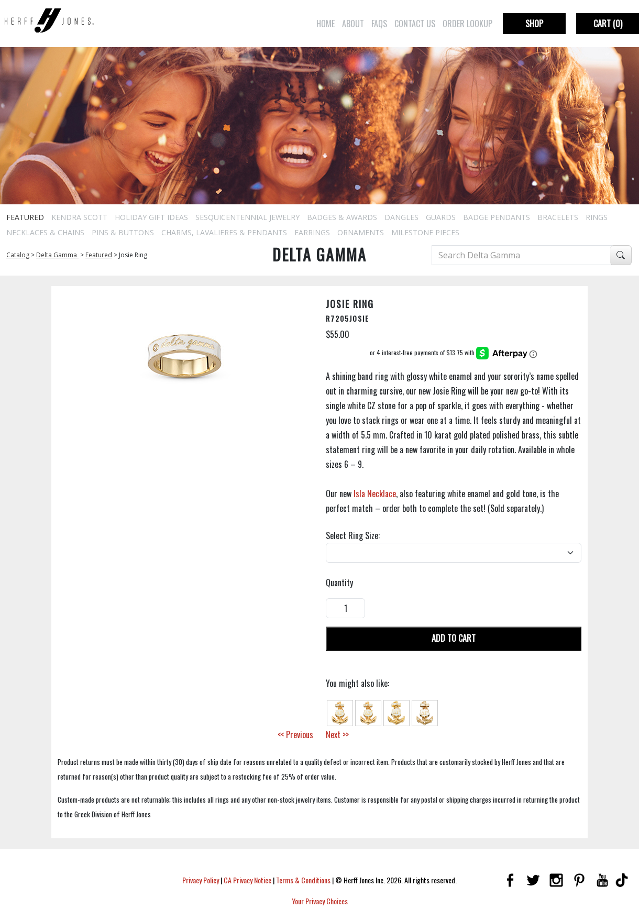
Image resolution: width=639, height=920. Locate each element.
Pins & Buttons (123, 232)
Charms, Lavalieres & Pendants (224, 232)
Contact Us (414, 23)
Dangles (401, 217)
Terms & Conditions (303, 879)
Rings (597, 217)
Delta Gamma (57, 254)
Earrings (312, 232)
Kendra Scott (79, 217)
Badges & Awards (342, 217)
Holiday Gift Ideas (151, 217)
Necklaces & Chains (45, 232)
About (353, 23)
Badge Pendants (496, 217)
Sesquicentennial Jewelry (247, 217)
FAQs (379, 23)
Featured (25, 217)
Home (325, 23)
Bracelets (557, 217)
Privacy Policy (200, 879)
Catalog (17, 254)
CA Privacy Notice (247, 879)
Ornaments (360, 232)
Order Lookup (467, 23)
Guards (441, 217)
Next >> (337, 734)
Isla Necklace (375, 493)
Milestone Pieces (425, 232)
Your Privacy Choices (320, 900)
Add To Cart (454, 638)
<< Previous (295, 734)
